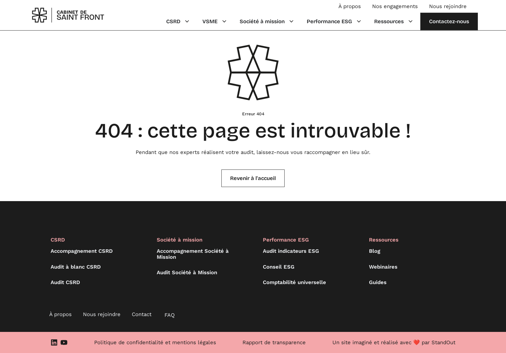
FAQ (169, 315)
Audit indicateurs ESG (291, 251)
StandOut (443, 342)
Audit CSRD (65, 282)
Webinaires (383, 267)
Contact (141, 314)
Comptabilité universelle (294, 282)
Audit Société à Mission (187, 272)
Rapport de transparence (274, 342)
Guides (378, 282)
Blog (374, 251)
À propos (349, 6)
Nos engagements (395, 6)
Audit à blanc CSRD (76, 267)
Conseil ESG (278, 267)
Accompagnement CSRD (82, 251)
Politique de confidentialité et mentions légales (155, 342)
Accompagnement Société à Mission (193, 254)
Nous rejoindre (448, 6)
